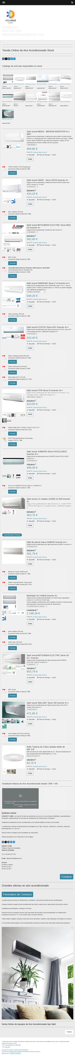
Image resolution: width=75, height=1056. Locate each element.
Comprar (66, 876)
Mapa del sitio (5, 1053)
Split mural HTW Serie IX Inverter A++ (11, 101)
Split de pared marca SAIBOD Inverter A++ (39, 84)
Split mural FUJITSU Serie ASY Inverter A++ (53, 84)
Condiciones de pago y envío (9, 1043)
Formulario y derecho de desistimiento (18, 1049)
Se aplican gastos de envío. (40, 152)
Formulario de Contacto (17, 894)
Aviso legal (4, 1049)
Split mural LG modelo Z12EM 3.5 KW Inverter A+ (41, 101)
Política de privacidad (23, 1051)
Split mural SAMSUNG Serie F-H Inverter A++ (26, 119)
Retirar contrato (15, 1053)
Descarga (12, 173)
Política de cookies (35, 1051)
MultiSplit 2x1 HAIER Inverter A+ (9, 84)
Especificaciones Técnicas (12, 535)
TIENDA (69, 1032)
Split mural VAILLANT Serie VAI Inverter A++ (40, 119)
